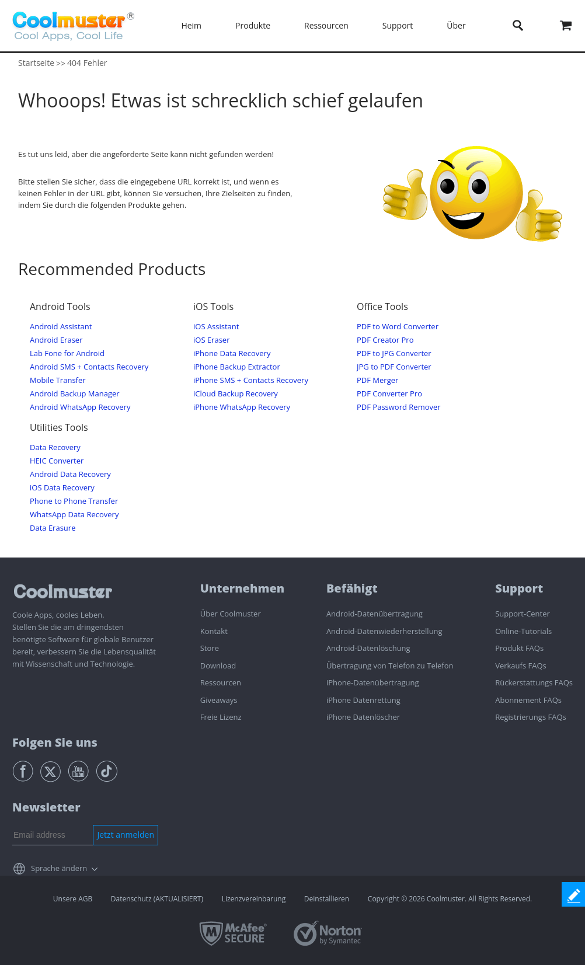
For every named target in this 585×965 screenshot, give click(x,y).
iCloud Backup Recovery (235, 394)
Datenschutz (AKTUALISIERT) (157, 899)
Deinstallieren (326, 899)
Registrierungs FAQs (530, 717)
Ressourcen (326, 25)
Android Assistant (61, 326)
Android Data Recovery (70, 474)
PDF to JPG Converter (394, 353)
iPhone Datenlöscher (363, 717)
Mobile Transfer (58, 380)
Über (456, 25)
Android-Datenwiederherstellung (384, 631)
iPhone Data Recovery (231, 353)
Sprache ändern (59, 868)
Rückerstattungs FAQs (534, 682)
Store (209, 648)
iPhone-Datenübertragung (372, 682)
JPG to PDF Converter (394, 367)
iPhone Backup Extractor (236, 367)
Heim (191, 25)
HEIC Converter (56, 461)
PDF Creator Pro (385, 340)
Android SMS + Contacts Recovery (89, 367)
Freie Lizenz (221, 717)
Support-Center (522, 613)
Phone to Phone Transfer (74, 501)
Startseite (36, 62)
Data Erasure (52, 528)
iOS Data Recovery (62, 488)
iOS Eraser (211, 340)
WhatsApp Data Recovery (74, 514)
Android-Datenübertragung (374, 613)
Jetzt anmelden (125, 834)
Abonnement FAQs (528, 700)
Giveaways (219, 700)
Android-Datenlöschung (368, 648)
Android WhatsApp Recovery (80, 407)
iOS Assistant (216, 326)
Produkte (252, 25)
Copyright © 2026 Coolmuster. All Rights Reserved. (450, 899)
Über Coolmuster (230, 613)
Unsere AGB (72, 899)
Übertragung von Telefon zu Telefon (390, 665)
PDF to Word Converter (397, 326)
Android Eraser (56, 340)
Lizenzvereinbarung (254, 899)
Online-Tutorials (523, 631)
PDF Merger (377, 380)
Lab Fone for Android (67, 353)
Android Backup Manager (75, 394)
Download (218, 665)
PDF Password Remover (399, 407)
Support (397, 25)
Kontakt (214, 631)
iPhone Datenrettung (363, 700)
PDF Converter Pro (389, 394)
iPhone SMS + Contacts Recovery (250, 380)
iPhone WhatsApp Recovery (241, 407)
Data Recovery (55, 447)
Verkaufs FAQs (520, 665)
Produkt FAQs (519, 648)
